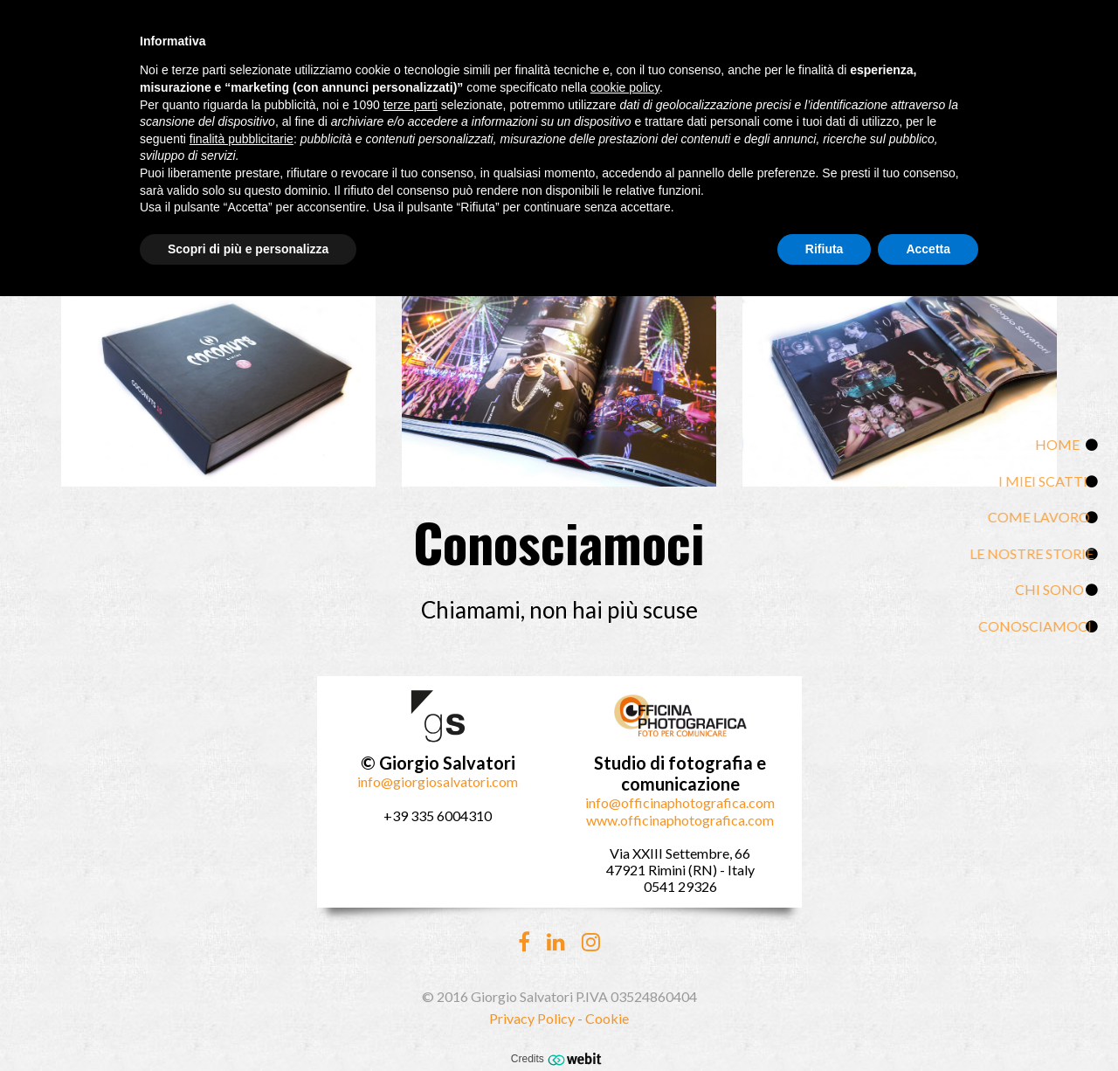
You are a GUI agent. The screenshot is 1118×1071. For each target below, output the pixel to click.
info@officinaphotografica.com (680, 802)
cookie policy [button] (624, 87)
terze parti (410, 105)
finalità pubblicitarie (241, 139)
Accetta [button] (928, 249)
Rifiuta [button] (824, 249)
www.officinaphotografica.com (680, 820)
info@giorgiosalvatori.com (437, 781)
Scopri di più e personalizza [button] (248, 249)
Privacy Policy (532, 1018)
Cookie (607, 1018)
